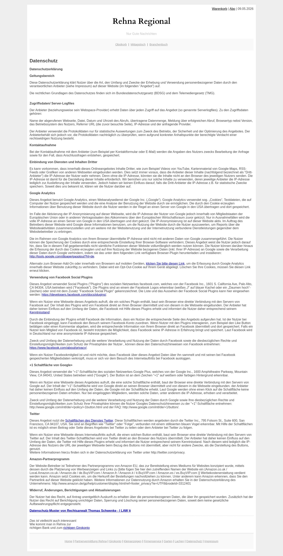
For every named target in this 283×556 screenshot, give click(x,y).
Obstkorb (121, 44)
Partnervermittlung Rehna (90, 541)
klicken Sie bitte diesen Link (165, 263)
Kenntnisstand (39, 312)
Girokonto (115, 541)
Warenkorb (219, 8)
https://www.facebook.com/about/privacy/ (57, 347)
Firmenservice (152, 541)
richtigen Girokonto (76, 527)
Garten (168, 541)
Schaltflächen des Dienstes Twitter (89, 420)
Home (68, 541)
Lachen (179, 541)
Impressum (211, 541)
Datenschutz (194, 541)
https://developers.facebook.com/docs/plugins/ (74, 294)
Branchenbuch (159, 44)
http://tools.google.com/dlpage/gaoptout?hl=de (61, 256)
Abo (232, 8)
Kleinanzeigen (132, 541)
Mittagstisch (138, 44)
